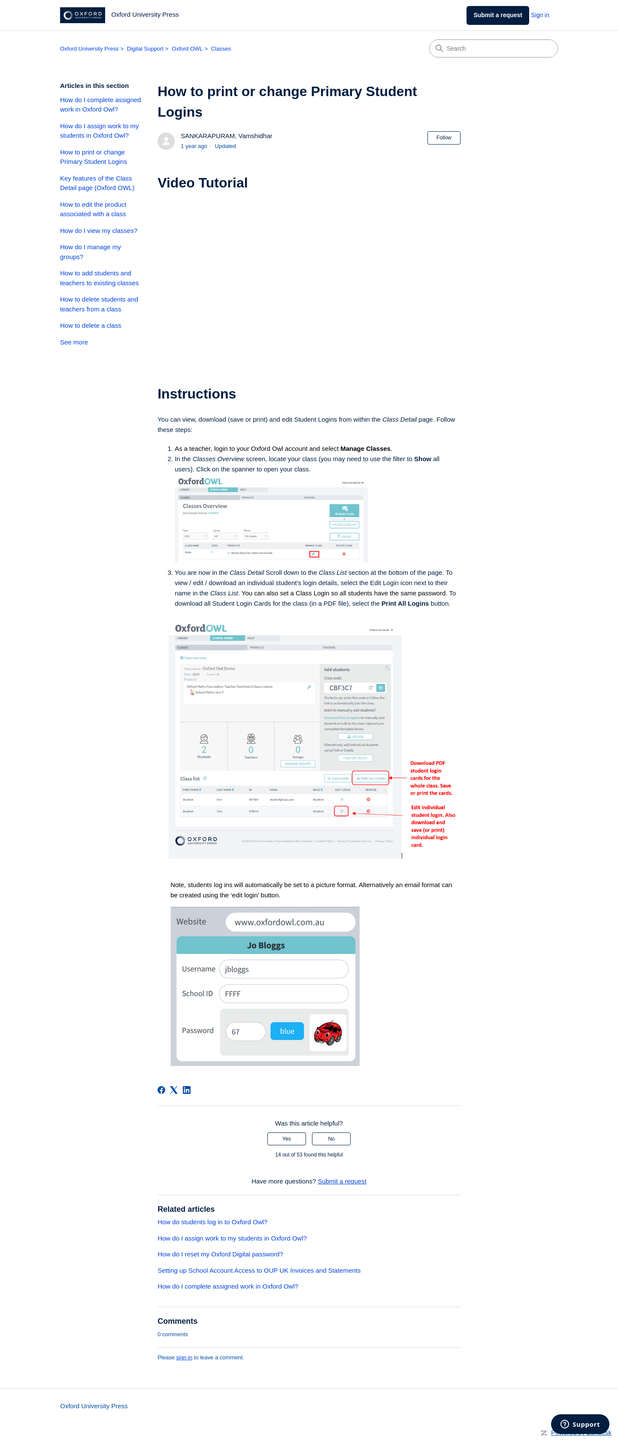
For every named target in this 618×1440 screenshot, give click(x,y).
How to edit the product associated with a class (93, 209)
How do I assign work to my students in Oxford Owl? (99, 130)
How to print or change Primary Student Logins (93, 157)
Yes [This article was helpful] (286, 1139)
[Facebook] (161, 1090)
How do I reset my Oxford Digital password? (220, 1254)
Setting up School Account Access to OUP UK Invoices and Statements (259, 1270)
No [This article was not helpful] (331, 1139)
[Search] (493, 48)
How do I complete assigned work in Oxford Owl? (100, 104)
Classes (221, 48)
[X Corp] (174, 1090)
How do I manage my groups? (90, 251)
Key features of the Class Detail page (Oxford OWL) (97, 183)
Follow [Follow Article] (443, 138)
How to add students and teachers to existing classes (99, 278)
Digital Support (145, 48)
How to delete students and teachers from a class (99, 304)
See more (74, 342)
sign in (184, 1357)
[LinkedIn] (187, 1090)
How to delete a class (90, 325)
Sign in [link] (540, 15)
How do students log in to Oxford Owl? (212, 1222)
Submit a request (497, 15)
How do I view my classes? (98, 230)
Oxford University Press (89, 48)
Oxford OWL (187, 48)
